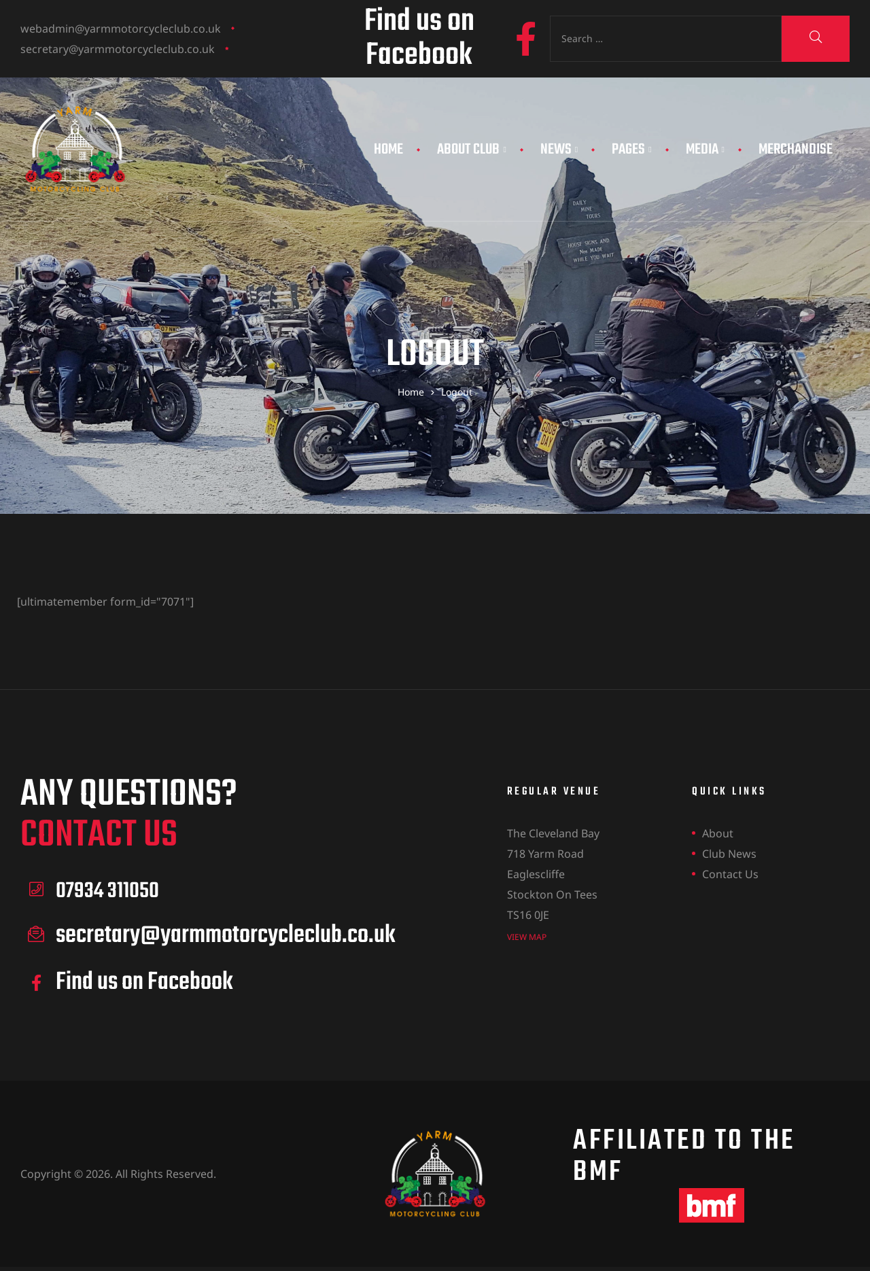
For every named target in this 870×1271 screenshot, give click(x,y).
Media (705, 149)
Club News (729, 853)
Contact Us (730, 874)
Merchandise (796, 149)
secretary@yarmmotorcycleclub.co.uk (117, 48)
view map (526, 936)
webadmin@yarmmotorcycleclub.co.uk (120, 28)
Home (388, 149)
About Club (471, 149)
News (559, 149)
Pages (631, 149)
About (717, 833)
